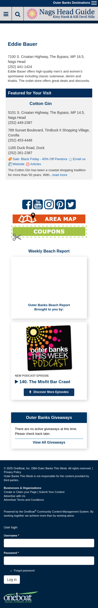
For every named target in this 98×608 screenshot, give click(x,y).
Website (18, 164)
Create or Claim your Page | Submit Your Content (34, 491)
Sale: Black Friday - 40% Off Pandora (40, 159)
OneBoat (30, 511)
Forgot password (24, 570)
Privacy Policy (12, 472)
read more (59, 175)
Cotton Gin (41, 103)
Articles (35, 164)
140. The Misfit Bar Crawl (42, 381)
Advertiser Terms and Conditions (24, 499)
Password (11, 552)
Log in (12, 580)
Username (11, 535)
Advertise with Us (14, 495)
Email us (79, 159)
